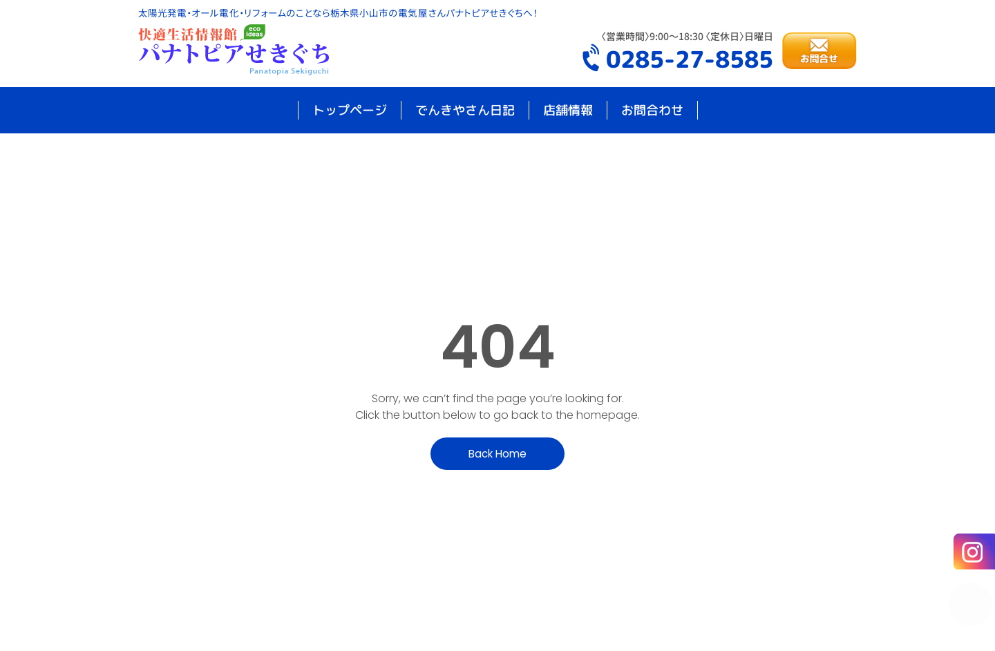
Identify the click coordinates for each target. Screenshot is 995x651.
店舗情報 (568, 110)
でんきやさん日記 (465, 110)
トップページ (349, 110)
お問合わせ (652, 110)
